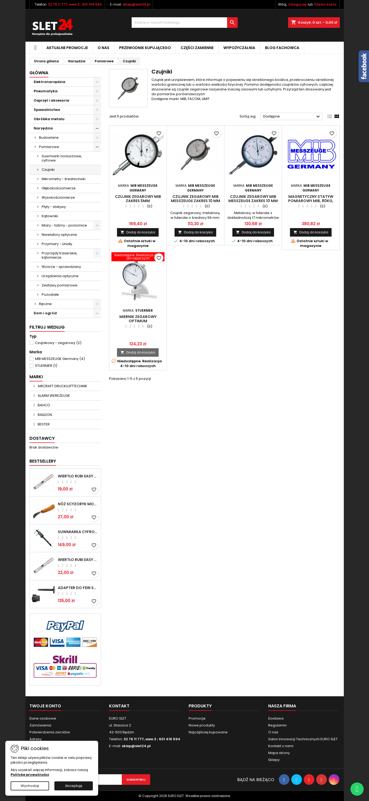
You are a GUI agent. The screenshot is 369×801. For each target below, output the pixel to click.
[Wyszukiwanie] (185, 22)
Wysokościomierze (58, 197)
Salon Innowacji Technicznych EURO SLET (303, 739)
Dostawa (276, 718)
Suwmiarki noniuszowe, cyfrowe (62, 158)
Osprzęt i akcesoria (51, 100)
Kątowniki (50, 216)
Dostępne (292, 117)
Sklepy (274, 759)
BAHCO (43, 405)
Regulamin (277, 725)
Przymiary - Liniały (57, 243)
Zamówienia (40, 725)
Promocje (197, 718)
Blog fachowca (282, 47)
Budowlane (49, 137)
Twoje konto (45, 706)
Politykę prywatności (30, 774)
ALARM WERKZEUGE (53, 395)
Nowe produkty (202, 725)
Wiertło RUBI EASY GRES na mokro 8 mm (78, 560)
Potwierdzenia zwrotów (49, 732)
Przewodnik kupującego (145, 47)
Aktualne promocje (67, 47)
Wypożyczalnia (239, 47)
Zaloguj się (297, 4)
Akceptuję (73, 785)
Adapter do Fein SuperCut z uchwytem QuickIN (78, 588)
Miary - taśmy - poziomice (64, 225)
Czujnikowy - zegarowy (58, 342)
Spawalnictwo (47, 109)
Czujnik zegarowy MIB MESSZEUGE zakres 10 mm (195, 198)
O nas (103, 47)
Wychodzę (30, 785)
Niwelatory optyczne (59, 234)
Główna (38, 73)
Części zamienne (197, 47)
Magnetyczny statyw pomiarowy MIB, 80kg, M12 (310, 201)
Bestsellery (42, 461)
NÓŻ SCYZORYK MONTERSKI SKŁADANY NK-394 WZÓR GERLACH (78, 504)
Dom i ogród (45, 313)
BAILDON (44, 414)
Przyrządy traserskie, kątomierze (59, 255)
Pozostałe (50, 294)
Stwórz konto (325, 4)
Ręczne (45, 303)
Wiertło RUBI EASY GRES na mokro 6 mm (78, 476)
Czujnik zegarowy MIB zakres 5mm (138, 198)
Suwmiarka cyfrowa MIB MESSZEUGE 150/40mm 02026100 (78, 532)
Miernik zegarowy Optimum (138, 319)
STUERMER (46, 365)
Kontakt (119, 706)
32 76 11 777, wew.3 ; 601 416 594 (75, 4)
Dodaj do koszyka (137, 232)
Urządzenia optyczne (60, 275)
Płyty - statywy (54, 206)
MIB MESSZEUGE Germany (60, 358)
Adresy (35, 739)
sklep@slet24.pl (136, 4)
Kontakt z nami (280, 745)
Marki (36, 377)
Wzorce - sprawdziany (61, 266)
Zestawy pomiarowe (59, 285)
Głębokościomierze (59, 188)
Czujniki (48, 169)
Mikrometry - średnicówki (63, 178)
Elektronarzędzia (49, 81)
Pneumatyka (46, 91)
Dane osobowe (42, 718)
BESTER (43, 424)
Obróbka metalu (49, 118)
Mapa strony (279, 752)
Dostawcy (42, 438)
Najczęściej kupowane (208, 732)
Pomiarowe (49, 146)
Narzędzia (43, 128)
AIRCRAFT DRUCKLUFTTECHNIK (62, 386)
